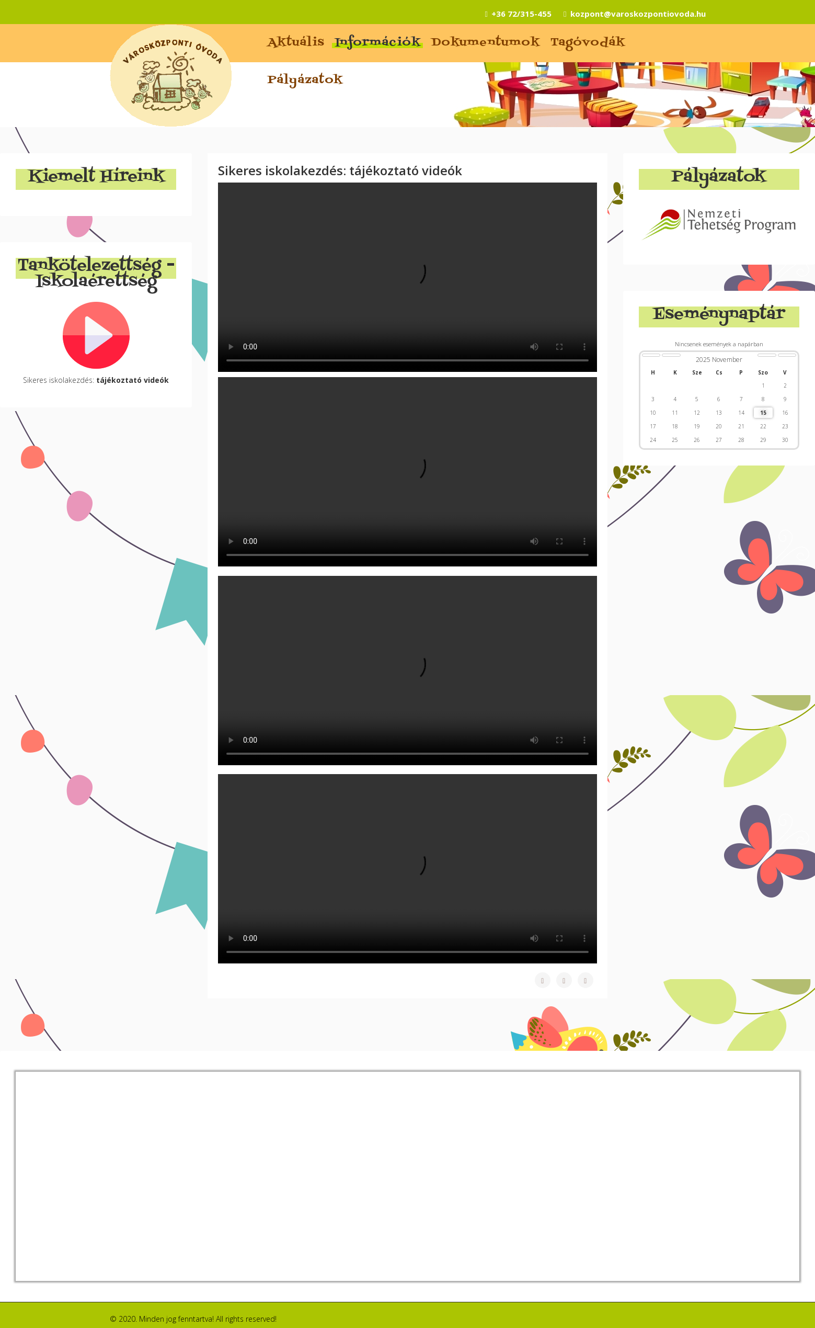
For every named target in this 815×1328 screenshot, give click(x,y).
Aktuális (296, 43)
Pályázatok (305, 80)
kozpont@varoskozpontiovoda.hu (638, 13)
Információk (378, 43)
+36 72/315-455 (521, 13)
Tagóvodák (587, 43)
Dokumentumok (485, 43)
